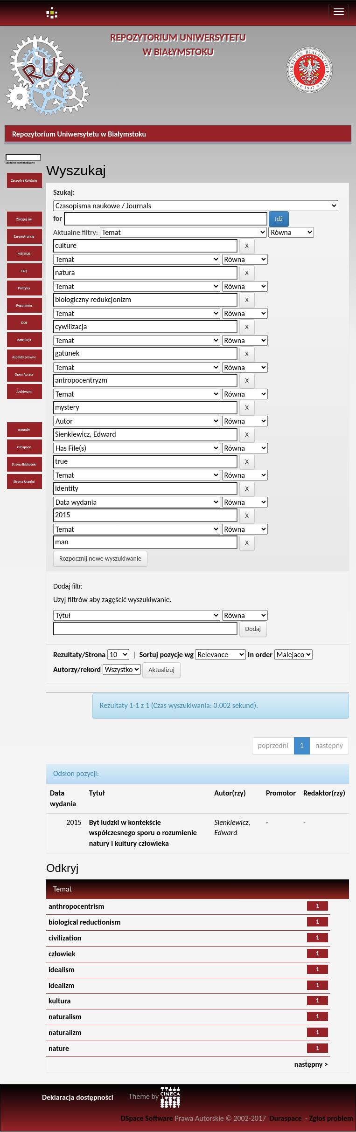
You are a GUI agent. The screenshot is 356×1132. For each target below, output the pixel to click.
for (57, 218)
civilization (65, 937)
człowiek (62, 953)
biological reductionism (85, 922)
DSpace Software (147, 1118)
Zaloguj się (24, 219)
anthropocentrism (77, 906)
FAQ (24, 271)
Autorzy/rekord (77, 669)
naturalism (65, 1016)
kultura (59, 1000)
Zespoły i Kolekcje (24, 180)
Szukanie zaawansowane (20, 163)
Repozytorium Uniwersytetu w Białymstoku (79, 134)
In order (260, 654)
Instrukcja (24, 340)
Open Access (24, 374)
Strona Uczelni (24, 482)
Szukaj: (64, 192)
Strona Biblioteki (24, 464)
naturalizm (65, 1032)
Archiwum (23, 392)
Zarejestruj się (24, 236)
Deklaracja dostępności (77, 1097)
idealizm (62, 985)
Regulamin (24, 305)
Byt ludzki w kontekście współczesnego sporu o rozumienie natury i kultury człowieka (143, 833)
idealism (62, 969)
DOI (24, 323)
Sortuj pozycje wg (167, 654)
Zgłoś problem (331, 1118)
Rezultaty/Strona (79, 654)
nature (59, 1048)
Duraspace (285, 1118)
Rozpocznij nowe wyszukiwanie (100, 559)
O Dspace (24, 447)
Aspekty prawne (24, 357)
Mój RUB (24, 254)
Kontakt (24, 430)
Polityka (24, 288)
